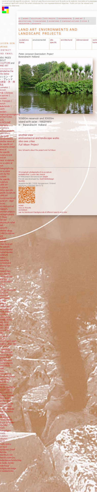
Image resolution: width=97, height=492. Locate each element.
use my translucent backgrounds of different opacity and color (43, 212)
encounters (24, 23)
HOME (21, 205)
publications (40, 21)
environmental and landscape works (39, 138)
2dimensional (82, 39)
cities (84, 21)
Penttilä (22, 181)
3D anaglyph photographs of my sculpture (35, 172)
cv (19, 18)
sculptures (36, 18)
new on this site (25, 207)
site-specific (53, 41)
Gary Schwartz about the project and (37, 150)
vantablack (23, 210)
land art (79, 18)
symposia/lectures (70, 21)
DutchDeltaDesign (47, 179)
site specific (50, 18)
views (9, 230)
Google (45, 176)
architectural (25, 21)
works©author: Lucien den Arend (32, 174)
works (26, 18)
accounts (36, 23)
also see (27, 141)
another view (26, 135)
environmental (65, 18)
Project (29, 144)
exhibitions (54, 21)
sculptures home (24, 41)
